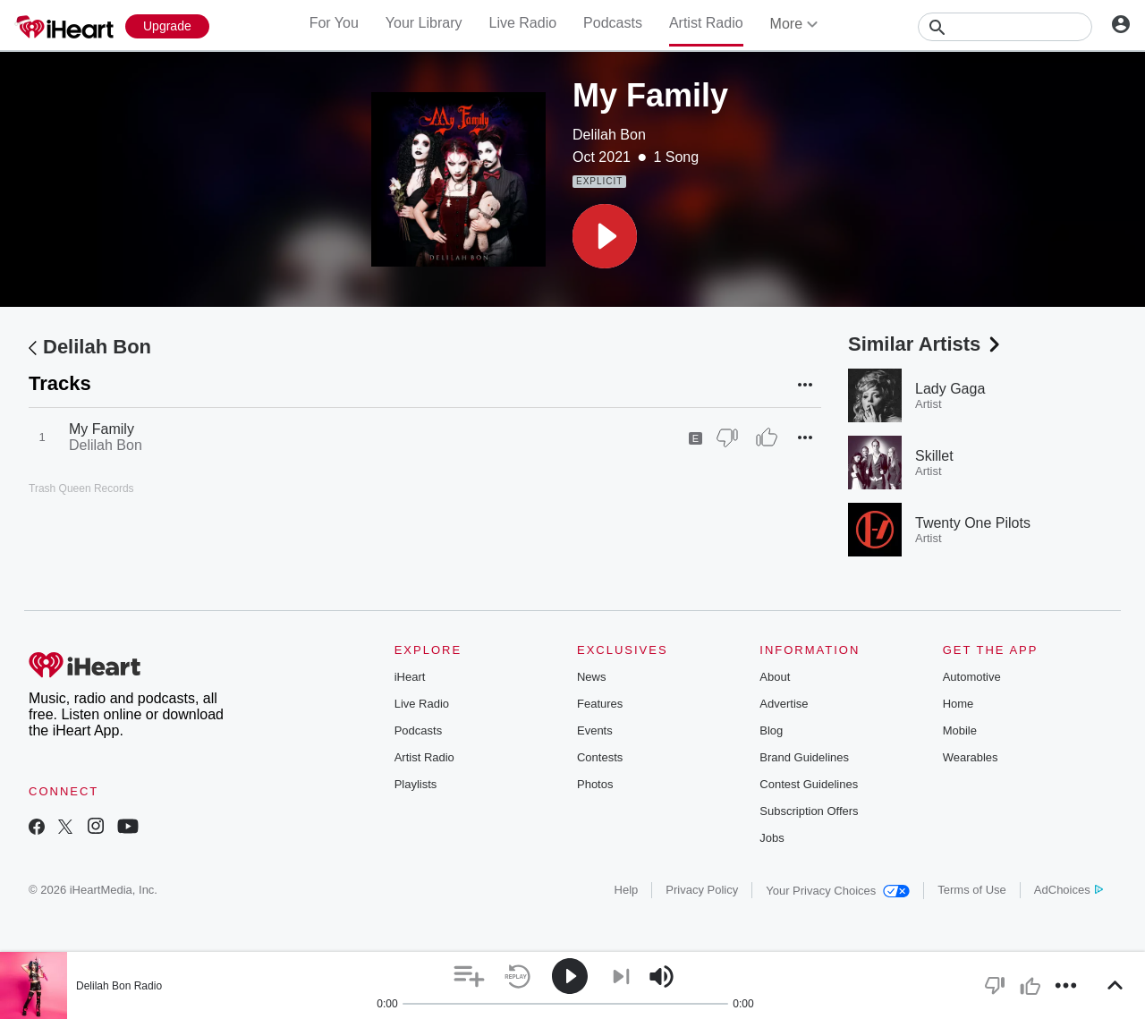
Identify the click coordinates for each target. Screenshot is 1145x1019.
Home (958, 703)
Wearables (970, 757)
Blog (771, 730)
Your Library (424, 22)
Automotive (972, 677)
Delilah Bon (609, 134)
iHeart (410, 677)
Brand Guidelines (804, 757)
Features (600, 703)
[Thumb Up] (767, 437)
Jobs (771, 838)
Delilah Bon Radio (119, 986)
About (774, 677)
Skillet (934, 455)
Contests (600, 757)
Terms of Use (971, 889)
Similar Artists (926, 344)
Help (627, 889)
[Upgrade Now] (167, 26)
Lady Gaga (950, 388)
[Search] (1005, 27)
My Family (101, 429)
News (591, 677)
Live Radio (522, 22)
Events (595, 730)
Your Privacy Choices (838, 890)
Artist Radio (706, 22)
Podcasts (612, 22)
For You (334, 22)
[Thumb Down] (727, 437)
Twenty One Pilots (972, 523)
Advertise (783, 703)
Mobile (960, 730)
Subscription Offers (808, 811)
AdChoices (1068, 889)
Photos (595, 784)
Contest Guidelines (808, 784)
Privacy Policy (702, 889)
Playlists (415, 784)
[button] (604, 236)
